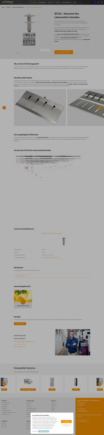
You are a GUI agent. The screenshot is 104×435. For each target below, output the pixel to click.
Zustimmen (66, 421)
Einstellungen (66, 425)
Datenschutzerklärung (43, 431)
